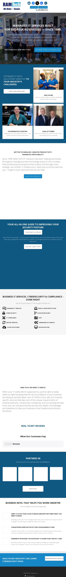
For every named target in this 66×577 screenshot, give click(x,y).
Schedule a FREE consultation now (48, 50)
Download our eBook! (33, 232)
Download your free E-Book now (54, 544)
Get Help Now (43, 7)
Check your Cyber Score (17, 91)
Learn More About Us (33, 176)
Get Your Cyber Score (33, 247)
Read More (33, 475)
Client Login (34, 7)
